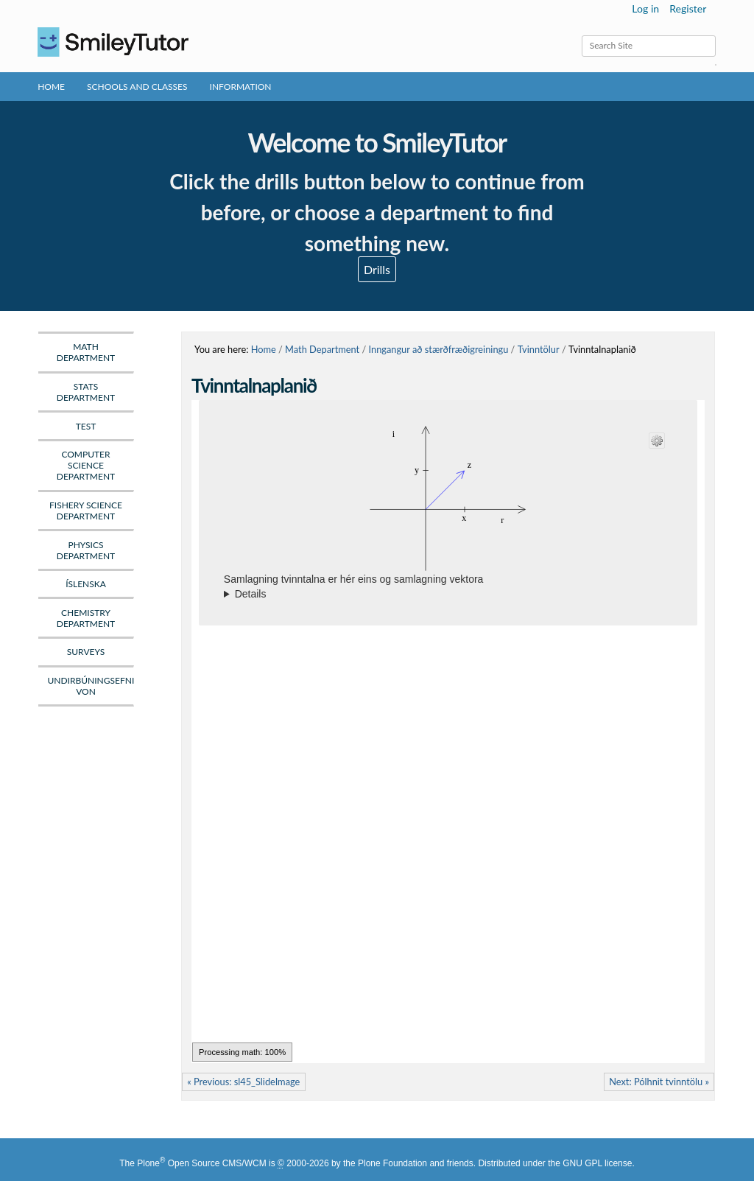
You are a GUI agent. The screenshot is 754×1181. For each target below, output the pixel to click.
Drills (377, 269)
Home (51, 86)
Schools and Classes (137, 86)
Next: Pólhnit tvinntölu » (659, 1081)
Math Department (322, 349)
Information (241, 86)
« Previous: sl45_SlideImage (243, 1081)
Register (687, 8)
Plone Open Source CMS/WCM (201, 1163)
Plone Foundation (392, 1163)
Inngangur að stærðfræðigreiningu (439, 349)
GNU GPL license (597, 1163)
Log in (645, 8)
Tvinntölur (539, 349)
